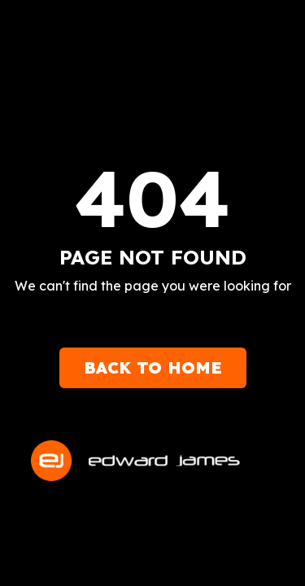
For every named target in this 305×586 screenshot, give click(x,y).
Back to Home (153, 367)
